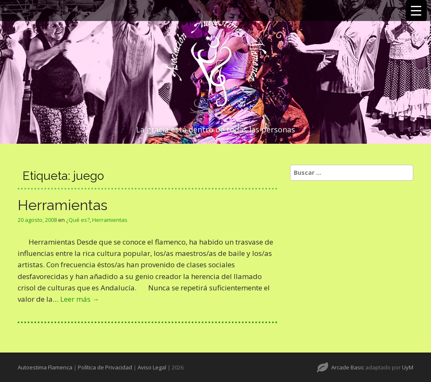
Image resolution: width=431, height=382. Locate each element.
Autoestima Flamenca (45, 367)
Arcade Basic (347, 367)
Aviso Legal (152, 367)
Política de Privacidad (105, 367)
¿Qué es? (78, 220)
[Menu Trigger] (416, 10)
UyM (407, 367)
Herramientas (62, 205)
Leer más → (79, 299)
